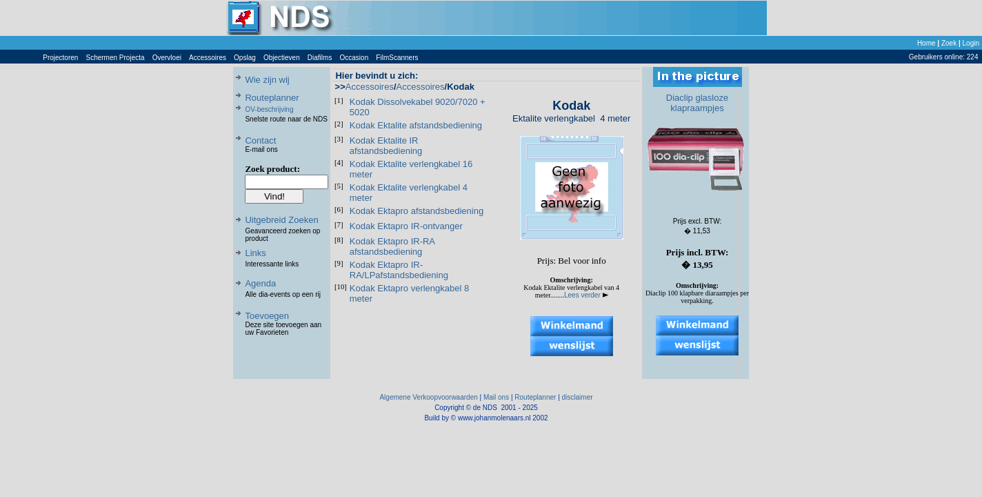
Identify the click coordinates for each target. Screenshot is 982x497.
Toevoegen (267, 316)
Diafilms (320, 57)
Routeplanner (272, 97)
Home (926, 43)
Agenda (260, 283)
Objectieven (281, 57)
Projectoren (60, 57)
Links (255, 253)
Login (971, 43)
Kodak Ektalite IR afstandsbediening (386, 145)
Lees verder (586, 295)
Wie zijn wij (267, 80)
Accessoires (207, 57)
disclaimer (577, 397)
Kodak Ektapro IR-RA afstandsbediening (392, 246)
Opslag (245, 57)
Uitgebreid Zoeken (281, 220)
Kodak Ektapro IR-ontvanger (406, 226)
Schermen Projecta (115, 57)
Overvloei (166, 57)
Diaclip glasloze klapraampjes (697, 102)
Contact (260, 140)
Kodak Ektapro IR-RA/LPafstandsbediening (399, 270)
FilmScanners (397, 57)
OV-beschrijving (269, 109)
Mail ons (496, 397)
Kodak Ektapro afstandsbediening (416, 211)
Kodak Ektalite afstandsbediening (416, 125)
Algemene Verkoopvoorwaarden (428, 397)
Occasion (354, 57)
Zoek (948, 43)
